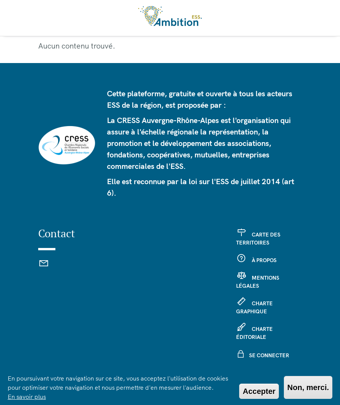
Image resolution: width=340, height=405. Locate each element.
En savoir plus (27, 396)
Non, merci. (308, 387)
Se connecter (269, 355)
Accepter (259, 391)
